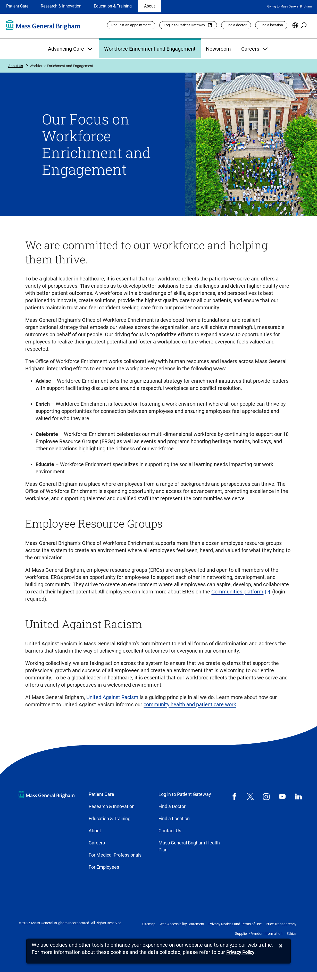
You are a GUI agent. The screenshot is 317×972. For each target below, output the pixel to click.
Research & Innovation (61, 6)
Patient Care (17, 6)
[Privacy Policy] (240, 952)
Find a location (271, 25)
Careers (255, 49)
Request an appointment (131, 25)
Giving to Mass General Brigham (289, 6)
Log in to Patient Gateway (184, 25)
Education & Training (113, 6)
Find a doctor (236, 25)
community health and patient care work (190, 704)
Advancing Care (71, 49)
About (149, 6)
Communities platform (237, 592)
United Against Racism (112, 697)
